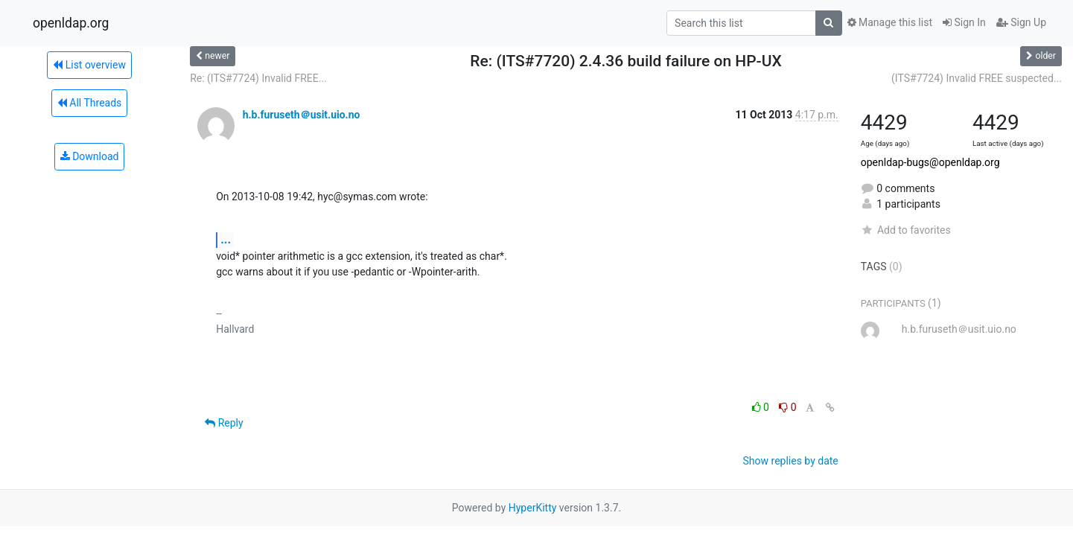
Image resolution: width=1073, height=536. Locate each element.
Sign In (964, 22)
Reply (224, 423)
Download (89, 156)
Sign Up (1021, 22)
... (225, 239)
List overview (89, 65)
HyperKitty (533, 508)
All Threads (89, 103)
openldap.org (71, 23)
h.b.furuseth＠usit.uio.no (301, 115)
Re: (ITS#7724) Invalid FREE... (258, 78)
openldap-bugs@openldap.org (930, 162)
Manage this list (889, 22)
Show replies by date (790, 461)
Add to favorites (906, 230)
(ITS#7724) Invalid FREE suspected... (976, 78)
